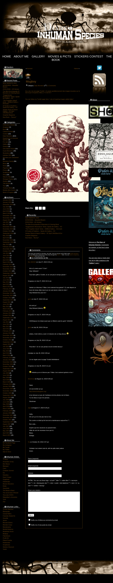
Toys (4, 185)
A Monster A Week (9, 125)
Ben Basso (6, 464)
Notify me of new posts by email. (41, 529)
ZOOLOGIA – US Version (11, 89)
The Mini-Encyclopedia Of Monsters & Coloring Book (11, 92)
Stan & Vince (7, 452)
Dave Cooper (7, 477)
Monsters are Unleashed (11, 157)
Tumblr (42, 91)
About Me (21, 56)
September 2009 (8, 368)
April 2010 (6, 353)
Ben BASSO (32, 262)
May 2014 (6, 257)
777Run (5, 459)
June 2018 (6, 209)
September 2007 (8, 422)
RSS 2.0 (59, 254)
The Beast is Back (9, 490)
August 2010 (7, 344)
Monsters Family (8, 161)
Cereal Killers (7, 513)
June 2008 (6, 402)
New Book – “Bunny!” (9, 117)
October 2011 (7, 315)
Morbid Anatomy (8, 529)
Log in (70, 562)
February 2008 (7, 411)
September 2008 (8, 395)
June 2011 (6, 324)
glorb (29, 299)
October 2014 (7, 251)
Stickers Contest (88, 56)
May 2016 (6, 235)
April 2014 (6, 260)
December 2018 (8, 204)
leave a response (74, 254)
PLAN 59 (6, 538)
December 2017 (8, 215)
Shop (4, 174)
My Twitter (6, 449)
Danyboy (6, 475)
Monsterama (7, 527)
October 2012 (7, 297)
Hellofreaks (6, 481)
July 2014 (6, 253)
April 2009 (6, 379)
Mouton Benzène (8, 484)
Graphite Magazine (9, 115)
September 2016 (8, 233)
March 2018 (6, 213)
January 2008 (7, 413)
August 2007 (7, 424)
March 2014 (6, 262)
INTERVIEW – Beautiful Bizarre (35, 220)
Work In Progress (8, 192)
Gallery (38, 56)
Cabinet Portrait (8, 131)
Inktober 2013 (7, 155)
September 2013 (8, 273)
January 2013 (7, 291)
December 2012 (8, 293)
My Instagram (7, 445)
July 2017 (6, 222)
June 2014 (6, 255)
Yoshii (5, 549)
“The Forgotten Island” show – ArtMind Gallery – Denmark (11, 102)
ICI (50, 92)
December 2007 (8, 415)
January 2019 (7, 202)
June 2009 (6, 375)
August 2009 (7, 371)
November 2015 (8, 240)
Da (4, 473)
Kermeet (29, 68)
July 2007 (6, 426)
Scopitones (6, 545)
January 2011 (7, 333)
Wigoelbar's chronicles (10, 497)
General (5, 146)
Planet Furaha (7, 540)
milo (62, 562)
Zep (4, 501)
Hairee (76, 68)
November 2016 (8, 229)
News (5, 165)
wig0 (29, 408)
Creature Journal (8, 470)
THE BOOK (6, 183)
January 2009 (7, 386)
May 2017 (6, 224)
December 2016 (8, 226)
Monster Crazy (7, 525)
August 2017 (7, 220)
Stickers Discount (8, 547)
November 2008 (8, 391)
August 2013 (7, 275)
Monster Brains (8, 522)
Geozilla (5, 518)
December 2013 (8, 266)
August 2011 (7, 320)
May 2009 (6, 377)
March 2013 (6, 286)
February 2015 (7, 246)
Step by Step (7, 177)
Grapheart (6, 479)
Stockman (31, 379)
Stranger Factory (8, 179)
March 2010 (6, 355)
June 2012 (6, 304)
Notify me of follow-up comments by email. (44, 524)
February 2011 (7, 331)
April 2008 (6, 406)
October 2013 (7, 271)
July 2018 (6, 206)
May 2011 (6, 326)
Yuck (4, 499)
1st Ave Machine (8, 509)
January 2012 (7, 313)
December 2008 (8, 388)
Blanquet (6, 466)
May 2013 (6, 282)
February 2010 (7, 357)
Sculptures (6, 172)
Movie (5, 163)
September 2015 (8, 242)
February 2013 (7, 289)
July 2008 (6, 399)
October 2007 (7, 419)
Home (6, 56)
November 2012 (8, 295)
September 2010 (8, 342)
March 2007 (6, 435)
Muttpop (5, 533)
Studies (5, 181)
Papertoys (6, 168)
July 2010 (6, 346)
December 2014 (8, 249)
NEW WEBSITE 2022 (10, 83)
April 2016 (6, 238)
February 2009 (7, 384)
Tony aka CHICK (8, 495)
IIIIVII (65, 562)
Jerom (5, 520)
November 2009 (8, 364)
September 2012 (8, 300)
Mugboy (31, 81)
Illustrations (6, 153)
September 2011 (8, 317)
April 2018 (6, 211)
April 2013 (6, 284)
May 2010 (6, 351)
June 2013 (6, 280)
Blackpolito (6, 511)
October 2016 (7, 231)
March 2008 (6, 408)
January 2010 (7, 360)
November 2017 (8, 218)
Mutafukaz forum (8, 531)
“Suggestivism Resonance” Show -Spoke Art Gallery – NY (11, 96)
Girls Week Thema (9, 148)
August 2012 (7, 302)
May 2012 (6, 306)
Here (47, 99)
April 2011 (6, 328)
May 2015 (6, 244)
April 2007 (6, 433)
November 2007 (8, 417)
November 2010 (8, 337)
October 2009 (7, 366)
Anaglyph (6, 127)
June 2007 (6, 428)
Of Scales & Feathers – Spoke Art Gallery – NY (10, 106)
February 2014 (7, 264)
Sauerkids (6, 488)
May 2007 (6, 431)
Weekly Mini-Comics (9, 190)
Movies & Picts (59, 56)
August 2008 (7, 397)
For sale (5, 142)
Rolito (5, 486)
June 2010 (6, 348)
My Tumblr (6, 447)
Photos (5, 170)
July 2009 (6, 373)
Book (4, 129)
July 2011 (6, 322)
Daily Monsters (7, 136)
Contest (5, 134)
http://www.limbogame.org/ (37, 391)
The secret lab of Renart (10, 492)
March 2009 (6, 382)
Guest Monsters (8, 151)
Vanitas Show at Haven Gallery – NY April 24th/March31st (10, 111)
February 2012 (7, 311)
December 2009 (8, 362)
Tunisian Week (7, 188)
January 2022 (7, 200)
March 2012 (6, 309)
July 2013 (6, 277)
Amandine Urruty (8, 461)
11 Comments (51, 85)
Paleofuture (6, 536)
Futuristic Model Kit (9, 516)
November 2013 (8, 269)
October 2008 (7, 393)
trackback (31, 256)
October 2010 (7, 340)
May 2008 (6, 404)
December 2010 (8, 335)
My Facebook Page (9, 443)
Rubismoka (6, 542)
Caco (4, 468)
